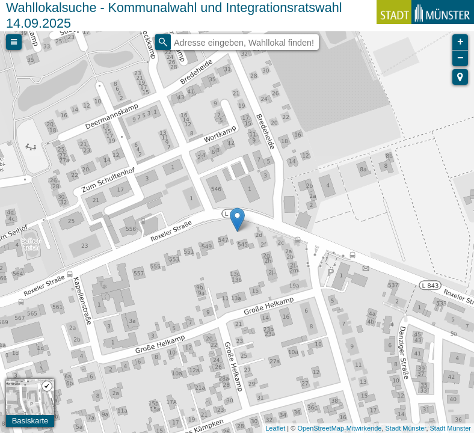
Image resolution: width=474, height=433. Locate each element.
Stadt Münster (406, 428)
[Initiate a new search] (163, 42)
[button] (460, 77)
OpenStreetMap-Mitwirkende (339, 428)
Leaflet (275, 428)
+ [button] (460, 42)
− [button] (460, 58)
